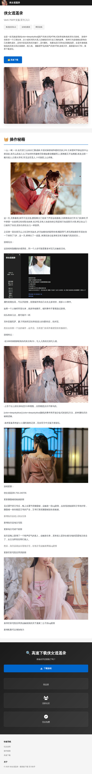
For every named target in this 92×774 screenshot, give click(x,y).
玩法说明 (7, 747)
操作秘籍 (7, 751)
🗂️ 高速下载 (13, 60)
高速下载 (7, 755)
